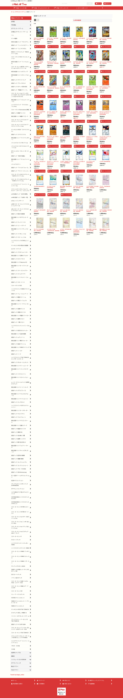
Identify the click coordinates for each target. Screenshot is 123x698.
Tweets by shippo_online (17, 674)
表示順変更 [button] (77, 20)
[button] (102, 8)
